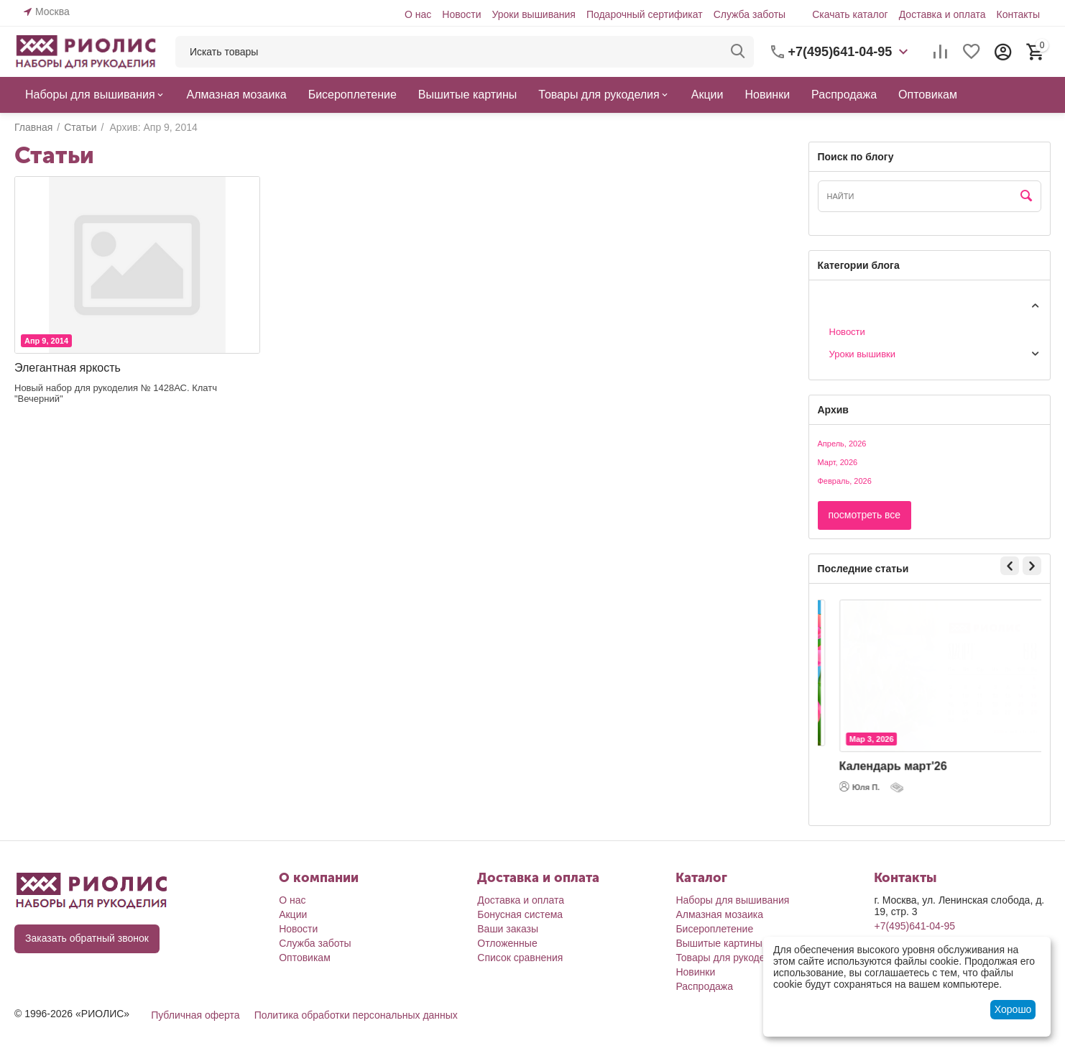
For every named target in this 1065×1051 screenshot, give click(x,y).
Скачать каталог (850, 14)
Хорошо (1013, 1009)
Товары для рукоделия (728, 957)
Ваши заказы (507, 929)
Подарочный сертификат (644, 14)
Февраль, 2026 (845, 481)
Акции (293, 914)
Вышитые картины (719, 943)
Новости (461, 14)
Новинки (695, 972)
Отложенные (507, 943)
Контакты (1017, 14)
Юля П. (845, 796)
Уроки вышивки (862, 354)
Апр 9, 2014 (46, 340)
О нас (418, 14)
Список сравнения (520, 957)
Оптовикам (305, 957)
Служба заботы (750, 14)
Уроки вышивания (533, 14)
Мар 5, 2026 (857, 733)
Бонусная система (520, 914)
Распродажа (704, 986)
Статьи (833, 304)
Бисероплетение (714, 929)
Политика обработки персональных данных (356, 1015)
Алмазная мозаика (719, 914)
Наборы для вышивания (732, 900)
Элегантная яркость (67, 368)
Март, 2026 (838, 462)
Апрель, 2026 (842, 443)
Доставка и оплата (942, 14)
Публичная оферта (195, 1015)
